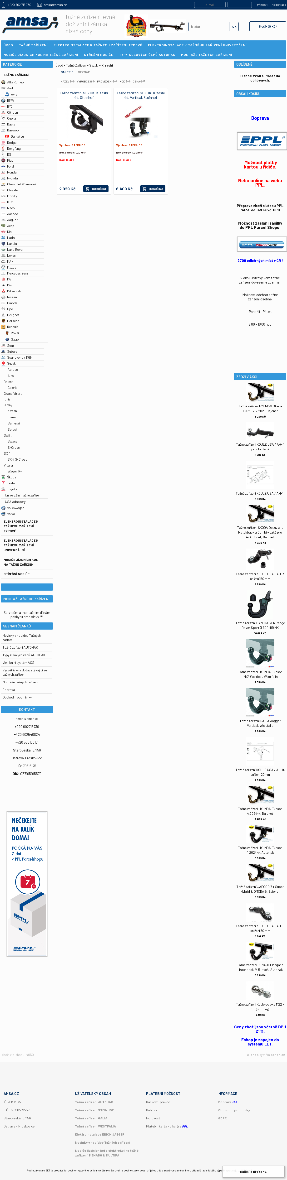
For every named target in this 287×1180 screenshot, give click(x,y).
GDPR (222, 1118)
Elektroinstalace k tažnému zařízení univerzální (21, 545)
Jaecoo (9, 214)
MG (6, 279)
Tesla (8, 483)
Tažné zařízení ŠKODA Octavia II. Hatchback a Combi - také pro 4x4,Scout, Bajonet (260, 532)
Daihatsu (14, 136)
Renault (9, 327)
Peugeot (10, 315)
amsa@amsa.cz (55, 5)
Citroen (9, 112)
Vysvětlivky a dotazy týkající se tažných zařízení (25, 672)
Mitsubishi (11, 291)
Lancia (9, 243)
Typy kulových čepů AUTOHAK (24, 655)
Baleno (9, 382)
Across (13, 369)
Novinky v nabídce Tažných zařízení (102, 1142)
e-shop (253, 1055)
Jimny (8, 405)
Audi (7, 88)
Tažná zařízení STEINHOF (94, 1110)
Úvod (59, 65)
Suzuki (8, 363)
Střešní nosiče (17, 574)
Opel (7, 309)
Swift (8, 435)
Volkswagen (12, 508)
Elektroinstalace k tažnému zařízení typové (21, 526)
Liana (12, 417)
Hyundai (10, 178)
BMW (7, 100)
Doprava (9, 690)
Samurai (14, 423)
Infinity (9, 196)
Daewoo (10, 130)
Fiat (7, 160)
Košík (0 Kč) (268, 26)
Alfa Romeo (12, 82)
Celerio (13, 387)
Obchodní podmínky (234, 1110)
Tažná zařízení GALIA (91, 1118)
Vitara (8, 465)
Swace (12, 441)
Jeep (7, 226)
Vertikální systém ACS (18, 662)
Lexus (8, 255)
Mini (6, 285)
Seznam (84, 72)
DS (6, 154)
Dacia (8, 124)
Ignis (7, 399)
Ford (7, 166)
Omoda (9, 303)
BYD (7, 106)
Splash (13, 429)
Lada (8, 238)
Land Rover (12, 249)
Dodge (8, 142)
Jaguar (9, 220)
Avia (11, 94)
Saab (12, 339)
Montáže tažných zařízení (20, 682)
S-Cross (14, 447)
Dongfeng (11, 148)
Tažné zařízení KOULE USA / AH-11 (260, 493)
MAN (7, 261)
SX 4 (7, 453)
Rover (12, 333)
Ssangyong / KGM (16, 357)
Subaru (9, 351)
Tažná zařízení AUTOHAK (20, 647)
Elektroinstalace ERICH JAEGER (99, 1134)
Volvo (8, 514)
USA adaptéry (15, 502)
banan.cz (278, 1055)
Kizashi (13, 411)
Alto (11, 376)
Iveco (8, 208)
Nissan (9, 297)
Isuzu (7, 202)
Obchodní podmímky (17, 697)
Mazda (8, 267)
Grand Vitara (13, 393)
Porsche (10, 321)
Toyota (9, 489)
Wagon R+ (15, 471)
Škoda (8, 477)
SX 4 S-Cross (17, 459)
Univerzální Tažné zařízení (23, 495)
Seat (7, 345)
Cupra (8, 118)
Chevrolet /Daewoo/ (18, 184)
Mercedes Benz (14, 273)
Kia (6, 232)
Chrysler (10, 190)
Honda (9, 172)
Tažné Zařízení (16, 74)
